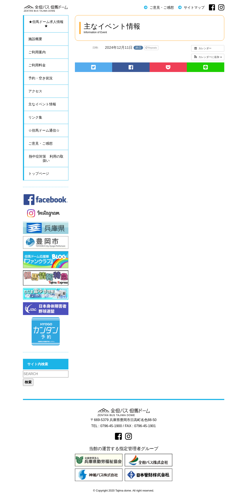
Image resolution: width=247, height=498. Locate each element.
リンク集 (35, 117)
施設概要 (35, 39)
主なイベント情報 (42, 104)
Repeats (151, 47)
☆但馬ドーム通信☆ (44, 130)
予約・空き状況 (40, 78)
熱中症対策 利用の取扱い (46, 158)
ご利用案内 (37, 52)
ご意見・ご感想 (162, 7)
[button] (207, 57)
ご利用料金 (37, 65)
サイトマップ (194, 7)
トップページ (38, 173)
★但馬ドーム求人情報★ (46, 24)
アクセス (35, 91)
